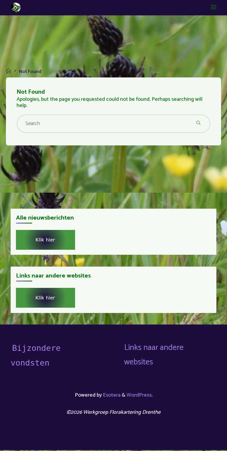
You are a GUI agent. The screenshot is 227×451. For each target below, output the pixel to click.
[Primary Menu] (212, 7)
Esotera (111, 396)
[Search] (198, 123)
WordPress (139, 396)
